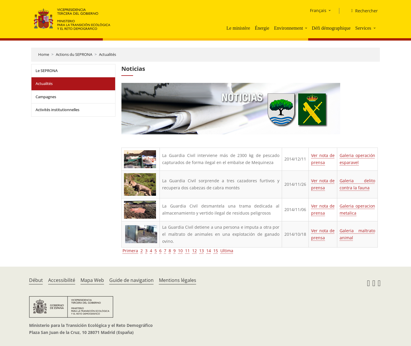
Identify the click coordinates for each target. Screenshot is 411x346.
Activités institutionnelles (57, 109)
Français (318, 10)
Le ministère (238, 28)
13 (201, 250)
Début (36, 280)
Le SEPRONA (47, 70)
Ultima (226, 250)
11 (187, 250)
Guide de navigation (131, 280)
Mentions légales (177, 280)
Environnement (288, 28)
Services (363, 28)
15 (215, 250)
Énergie (262, 28)
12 (194, 250)
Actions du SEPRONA (74, 54)
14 (208, 250)
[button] (306, 28)
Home (43, 54)
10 (180, 250)
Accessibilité (61, 280)
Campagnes (46, 96)
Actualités (107, 54)
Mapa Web (92, 280)
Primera (130, 250)
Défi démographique (331, 28)
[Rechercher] (362, 11)
